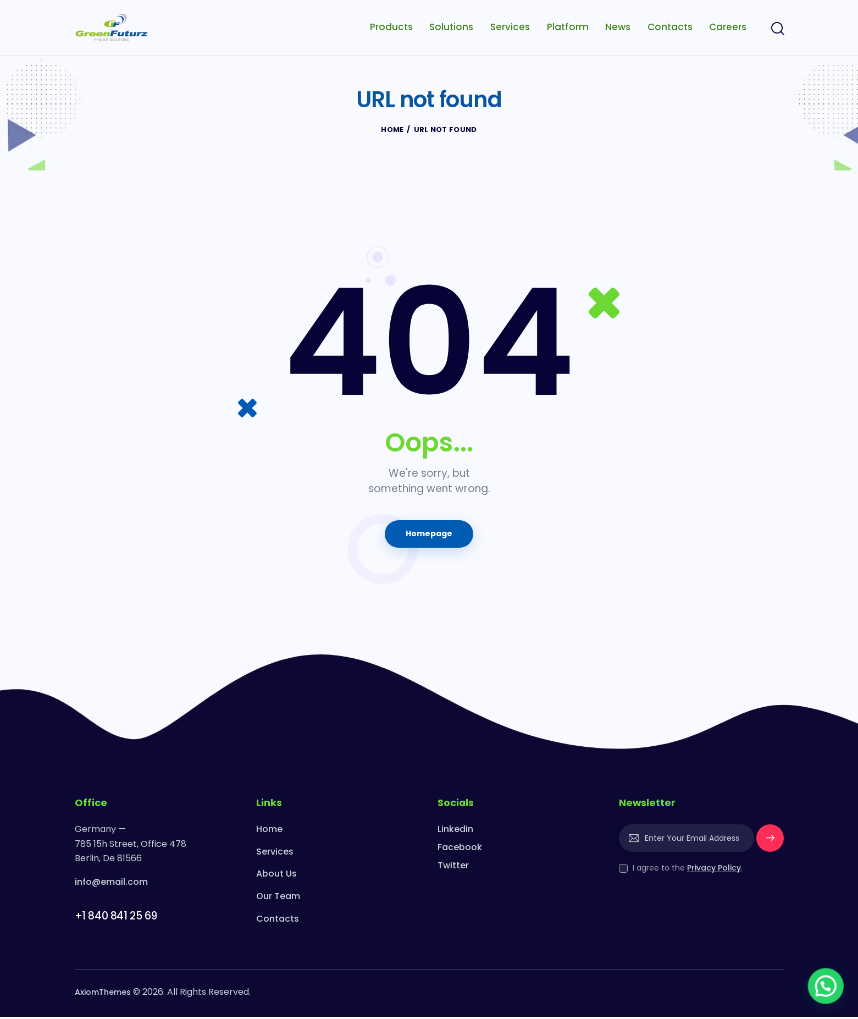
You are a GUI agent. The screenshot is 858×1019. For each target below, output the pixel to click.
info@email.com (111, 884)
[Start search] (777, 29)
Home (392, 130)
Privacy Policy (714, 871)
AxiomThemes (106, 994)
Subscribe (770, 845)
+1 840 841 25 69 (116, 918)
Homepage (429, 535)
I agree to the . (688, 870)
